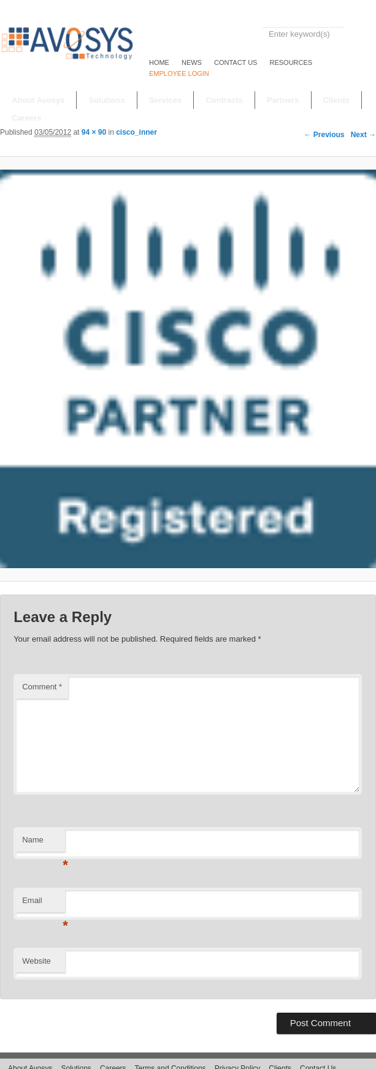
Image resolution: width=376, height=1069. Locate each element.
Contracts (224, 100)
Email (43, 904)
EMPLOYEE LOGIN (179, 73)
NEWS (192, 62)
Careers (26, 117)
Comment (42, 686)
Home (159, 62)
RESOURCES (290, 62)
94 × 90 (94, 132)
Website (36, 961)
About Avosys (38, 100)
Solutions (106, 100)
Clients (336, 100)
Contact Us (236, 62)
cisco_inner (136, 132)
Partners (283, 100)
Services (165, 100)
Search (359, 34)
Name (43, 843)
